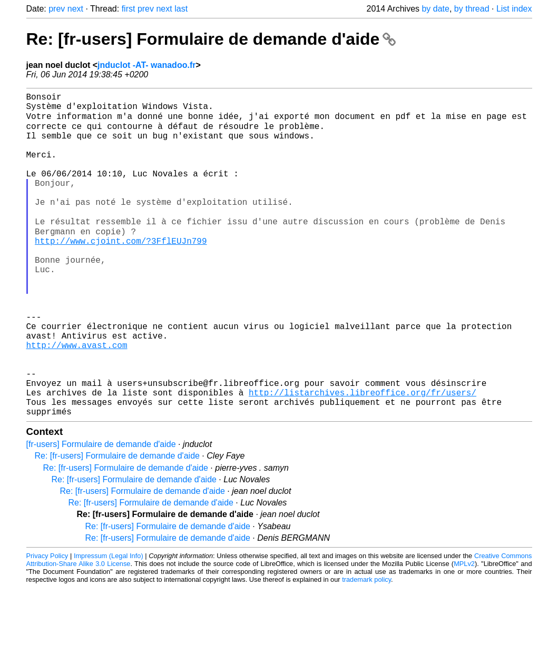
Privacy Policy (47, 625)
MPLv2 (464, 633)
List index (514, 8)
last (181, 8)
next (75, 8)
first (128, 8)
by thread (472, 8)
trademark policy (366, 649)
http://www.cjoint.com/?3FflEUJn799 (121, 272)
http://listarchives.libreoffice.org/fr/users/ (362, 457)
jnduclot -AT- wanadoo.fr (146, 65)
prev (56, 8)
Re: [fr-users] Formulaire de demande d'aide (211, 38)
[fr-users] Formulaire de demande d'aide (101, 513)
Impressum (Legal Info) (108, 625)
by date (435, 8)
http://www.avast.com (77, 399)
